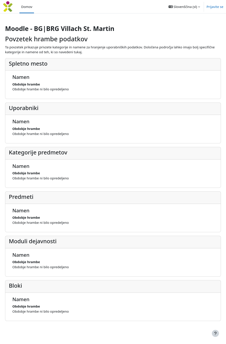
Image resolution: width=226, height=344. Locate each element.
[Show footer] (215, 333)
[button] (184, 6)
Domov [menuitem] (26, 6)
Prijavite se (215, 6)
